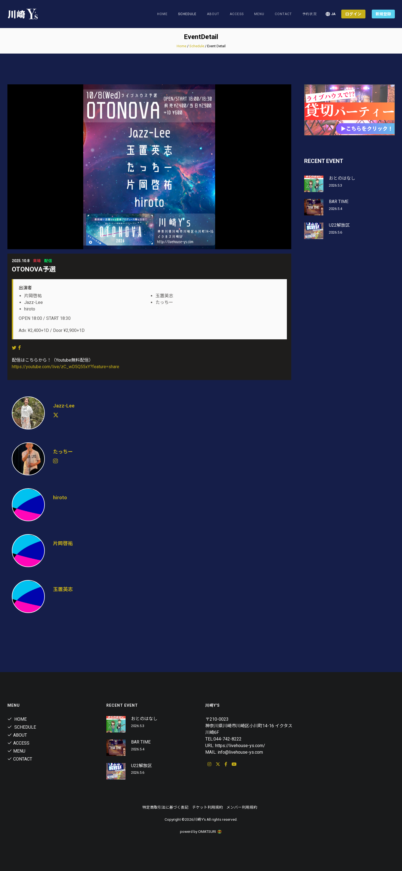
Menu (259, 14)
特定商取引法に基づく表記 (165, 807)
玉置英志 (63, 589)
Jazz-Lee (63, 406)
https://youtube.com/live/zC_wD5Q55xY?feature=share (65, 366)
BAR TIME (338, 201)
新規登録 (383, 14)
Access (237, 14)
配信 (48, 261)
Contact (283, 14)
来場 (37, 261)
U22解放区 (339, 225)
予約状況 (309, 14)
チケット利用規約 (207, 807)
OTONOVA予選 (34, 269)
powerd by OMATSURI (201, 831)
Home (162, 14)
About (213, 14)
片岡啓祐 (63, 543)
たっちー (63, 451)
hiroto (60, 497)
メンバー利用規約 (241, 807)
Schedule (196, 46)
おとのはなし (342, 178)
